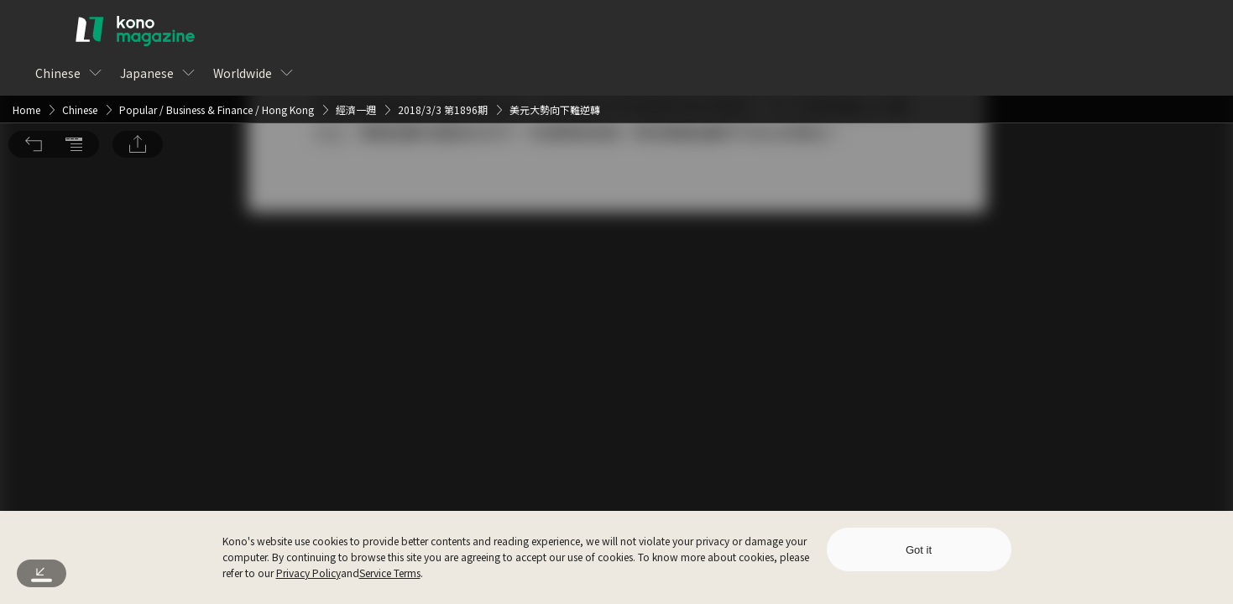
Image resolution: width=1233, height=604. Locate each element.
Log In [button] (589, 334)
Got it (919, 550)
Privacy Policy (308, 572)
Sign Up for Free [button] (708, 334)
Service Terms (390, 572)
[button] (33, 23)
